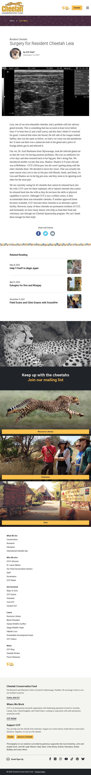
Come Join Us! (13, 697)
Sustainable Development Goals (20, 635)
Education (11, 547)
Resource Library (45, 432)
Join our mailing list (45, 380)
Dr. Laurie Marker (14, 565)
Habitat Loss (12, 631)
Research (10, 543)
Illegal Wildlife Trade (15, 628)
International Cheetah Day (17, 551)
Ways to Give (12, 591)
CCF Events (11, 594)
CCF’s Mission (13, 561)
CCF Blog (23, 21)
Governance (11, 576)
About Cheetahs (13, 620)
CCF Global (11, 580)
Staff (9, 573)
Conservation (12, 539)
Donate (77, 8)
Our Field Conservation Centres (19, 569)
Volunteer (45, 477)
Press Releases (13, 657)
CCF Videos (11, 639)
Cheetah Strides (13, 653)
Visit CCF (10, 602)
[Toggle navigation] (87, 8)
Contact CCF (12, 606)
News (12, 21)
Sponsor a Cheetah (24, 737)
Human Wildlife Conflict (16, 624)
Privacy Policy (40, 772)
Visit (46, 522)
